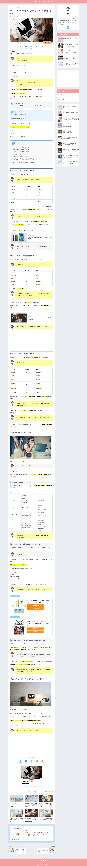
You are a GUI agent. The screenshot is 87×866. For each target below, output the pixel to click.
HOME (43, 861)
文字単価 (51, 791)
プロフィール (61, 99)
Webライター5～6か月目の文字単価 (21, 151)
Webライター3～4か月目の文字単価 (21, 149)
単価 (46, 791)
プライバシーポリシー (43, 862)
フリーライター (49, 789)
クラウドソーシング (62, 94)
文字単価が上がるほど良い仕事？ (20, 154)
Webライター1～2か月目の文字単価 (21, 147)
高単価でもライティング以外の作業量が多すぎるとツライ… (26, 159)
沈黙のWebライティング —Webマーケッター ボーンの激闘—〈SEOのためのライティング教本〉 (39, 623)
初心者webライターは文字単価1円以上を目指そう (24, 158)
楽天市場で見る (36, 608)
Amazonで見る (36, 605)
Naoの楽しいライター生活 (43, 1)
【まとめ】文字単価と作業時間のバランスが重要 (23, 162)
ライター (41, 791)
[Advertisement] (31, 339)
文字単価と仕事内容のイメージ (20, 156)
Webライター (35, 791)
